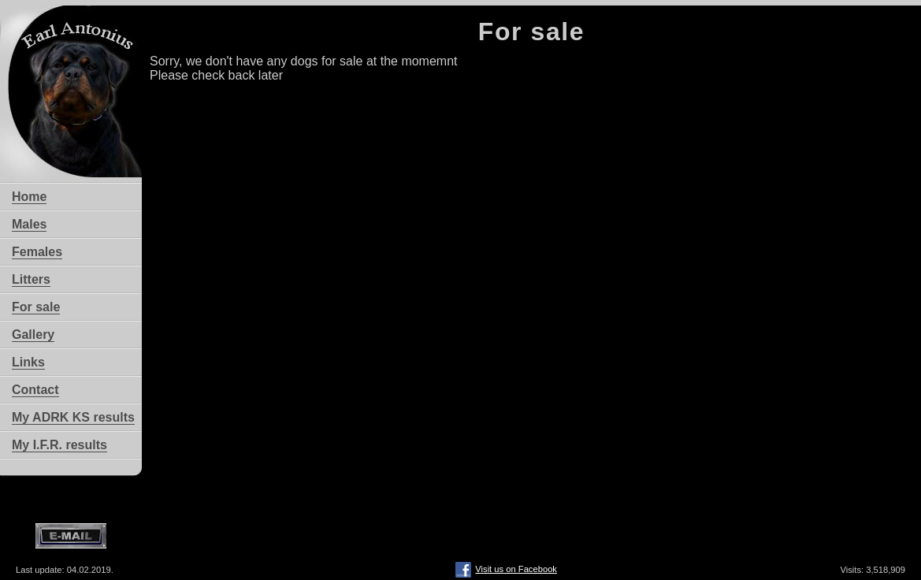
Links (28, 362)
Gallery (33, 334)
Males (29, 224)
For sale (36, 307)
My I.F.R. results (59, 445)
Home (29, 196)
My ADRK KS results (73, 417)
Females (37, 251)
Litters (31, 279)
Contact (35, 389)
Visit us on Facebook (506, 563)
